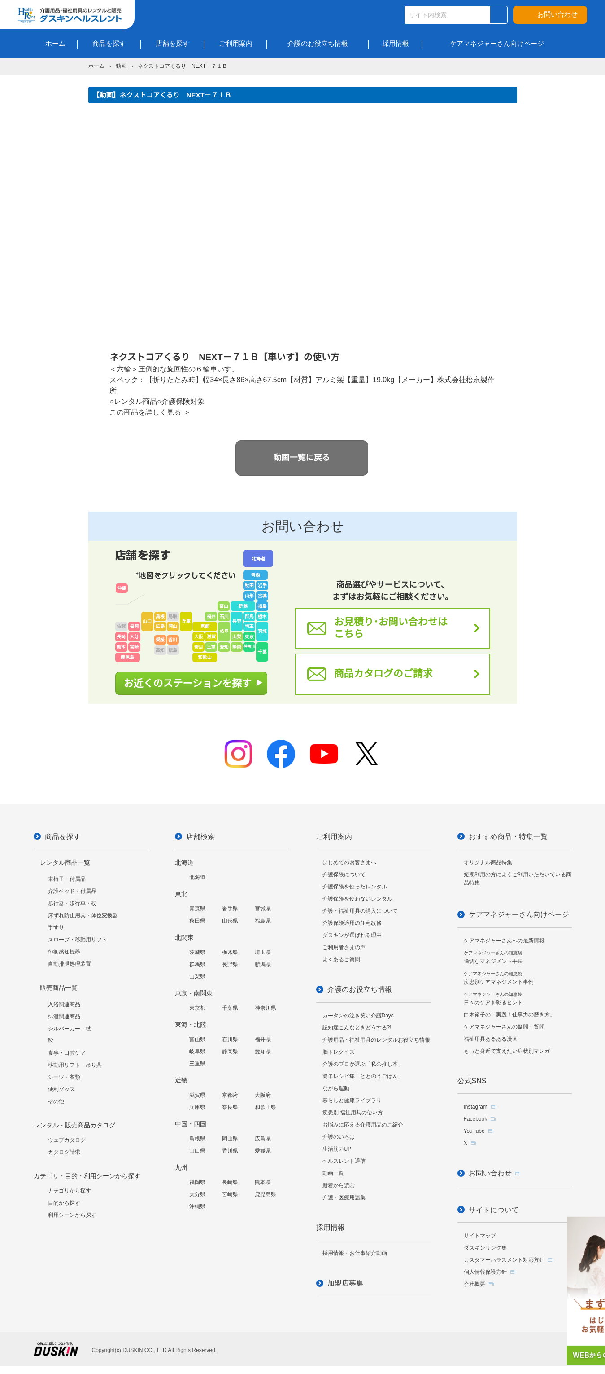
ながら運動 (335, 1088)
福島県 (263, 921)
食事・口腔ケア (67, 1053)
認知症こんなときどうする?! (357, 1028)
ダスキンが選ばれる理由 (352, 935)
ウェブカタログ (67, 1140)
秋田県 (197, 921)
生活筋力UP (337, 1149)
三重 (211, 647)
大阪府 (263, 1095)
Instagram (475, 1107)
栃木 (262, 616)
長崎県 (230, 1182)
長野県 (230, 964)
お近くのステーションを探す (188, 683)
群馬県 (197, 964)
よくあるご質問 (341, 959)
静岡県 (230, 1051)
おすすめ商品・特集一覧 (508, 836)
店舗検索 (200, 836)
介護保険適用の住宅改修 (352, 923)
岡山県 (230, 1138)
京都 (204, 626)
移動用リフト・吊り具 (75, 1065)
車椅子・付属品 (67, 879)
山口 (147, 621)
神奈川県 (265, 1008)
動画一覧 (333, 1173)
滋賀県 (197, 1095)
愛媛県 (263, 1151)
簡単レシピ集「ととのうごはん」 (362, 1076)
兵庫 (186, 621)
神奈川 (249, 646)
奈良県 (230, 1107)
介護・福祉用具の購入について (360, 911)
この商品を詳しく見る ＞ (149, 412)
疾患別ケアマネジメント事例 (499, 978)
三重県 (197, 1063)
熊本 (121, 647)
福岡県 (197, 1182)
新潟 (243, 606)
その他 (56, 1101)
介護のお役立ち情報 (359, 989)
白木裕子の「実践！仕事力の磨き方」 (509, 1015)
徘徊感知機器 (64, 952)
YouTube (474, 1131)
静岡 (236, 647)
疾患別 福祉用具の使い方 (352, 1112)
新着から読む (338, 1185)
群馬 (249, 616)
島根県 (197, 1138)
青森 (255, 575)
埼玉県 (263, 952)
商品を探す (63, 836)
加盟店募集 (345, 1283)
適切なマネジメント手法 (493, 957)
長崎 (121, 636)
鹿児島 (127, 657)
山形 (249, 595)
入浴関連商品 (64, 1004)
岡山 (172, 626)
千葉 (262, 651)
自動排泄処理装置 (69, 964)
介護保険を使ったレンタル (354, 887)
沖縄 (121, 588)
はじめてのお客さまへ (349, 862)
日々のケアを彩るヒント (493, 999)
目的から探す (64, 1203)
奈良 (198, 647)
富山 (223, 606)
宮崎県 (230, 1194)
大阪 (198, 636)
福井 (211, 616)
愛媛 (160, 639)
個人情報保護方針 (485, 1272)
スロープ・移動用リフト (77, 940)
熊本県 (263, 1182)
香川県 (230, 1151)
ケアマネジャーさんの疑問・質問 (504, 1027)
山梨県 (197, 976)
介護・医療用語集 (344, 1197)
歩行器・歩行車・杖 (72, 903)
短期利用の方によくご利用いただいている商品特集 (517, 878)
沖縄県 (197, 1206)
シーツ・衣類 (64, 1077)
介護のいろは (338, 1137)
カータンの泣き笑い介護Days (358, 1015)
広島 (160, 626)
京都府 (230, 1095)
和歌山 (205, 657)
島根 (160, 616)
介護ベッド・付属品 (72, 891)
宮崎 (134, 647)
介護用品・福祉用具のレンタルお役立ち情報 (376, 1040)
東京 (249, 636)
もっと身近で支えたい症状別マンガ (507, 1051)
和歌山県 (265, 1107)
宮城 (262, 595)
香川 (172, 639)
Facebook (475, 1119)
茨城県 (197, 952)
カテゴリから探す (69, 1191)
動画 (121, 66)
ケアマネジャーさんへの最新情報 (504, 940)
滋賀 (211, 636)
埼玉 (249, 626)
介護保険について (344, 874)
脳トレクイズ (338, 1052)
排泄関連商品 (64, 1016)
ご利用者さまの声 (344, 947)
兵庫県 (197, 1107)
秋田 (249, 585)
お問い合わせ (557, 14)
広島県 (263, 1138)
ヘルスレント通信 (344, 1161)
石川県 (230, 1039)
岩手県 (230, 909)
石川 (224, 616)
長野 (236, 621)
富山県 (197, 1039)
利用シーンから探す (72, 1215)
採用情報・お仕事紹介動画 (354, 1253)
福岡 (134, 626)
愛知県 (263, 1051)
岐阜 (224, 631)
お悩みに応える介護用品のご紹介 (362, 1125)
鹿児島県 (265, 1194)
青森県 (197, 909)
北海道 (258, 558)
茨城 (262, 631)
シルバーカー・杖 (69, 1028)
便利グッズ (61, 1089)
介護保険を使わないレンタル (357, 899)
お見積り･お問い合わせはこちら (391, 627)
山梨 (236, 636)
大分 (134, 636)
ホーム (96, 66)
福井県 (263, 1039)
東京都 (197, 1008)
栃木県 (230, 952)
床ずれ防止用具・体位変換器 (83, 915)
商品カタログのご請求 (383, 673)
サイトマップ (480, 1236)
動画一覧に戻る (302, 457)
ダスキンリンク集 (485, 1248)
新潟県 (263, 964)
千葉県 (230, 1008)
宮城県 (263, 909)
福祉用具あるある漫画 (491, 1039)
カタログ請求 (64, 1152)
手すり (56, 927)
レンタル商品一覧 (65, 862)
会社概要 (474, 1284)
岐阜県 (197, 1051)
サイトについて (494, 1210)
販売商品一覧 (59, 987)
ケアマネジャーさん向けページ (519, 914)
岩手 (262, 585)
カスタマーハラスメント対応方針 (504, 1260)
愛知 (224, 647)
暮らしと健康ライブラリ (352, 1100)
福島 (262, 606)
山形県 (230, 921)
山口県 (197, 1151)
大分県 (197, 1194)
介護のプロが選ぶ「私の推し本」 (362, 1064)
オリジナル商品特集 (488, 862)
